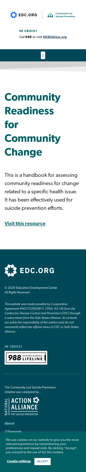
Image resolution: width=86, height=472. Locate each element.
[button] (43, 55)
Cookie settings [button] (19, 461)
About (9, 424)
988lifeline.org (55, 37)
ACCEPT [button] (42, 461)
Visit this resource (25, 223)
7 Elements (13, 432)
